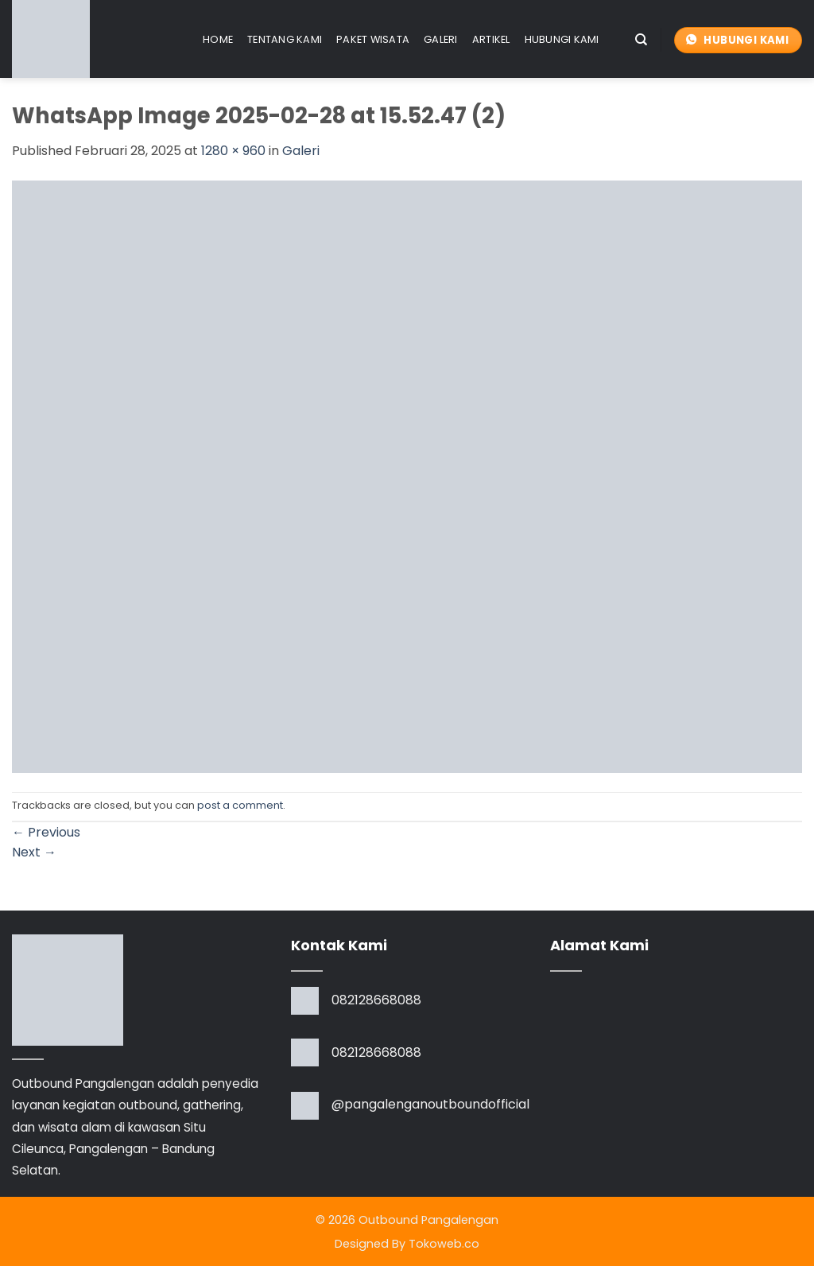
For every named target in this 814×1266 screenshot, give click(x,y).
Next (34, 852)
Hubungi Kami (562, 39)
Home (218, 39)
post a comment (240, 805)
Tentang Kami (284, 39)
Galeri (441, 39)
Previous (46, 832)
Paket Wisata (372, 39)
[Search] (641, 40)
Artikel (491, 39)
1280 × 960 (233, 151)
